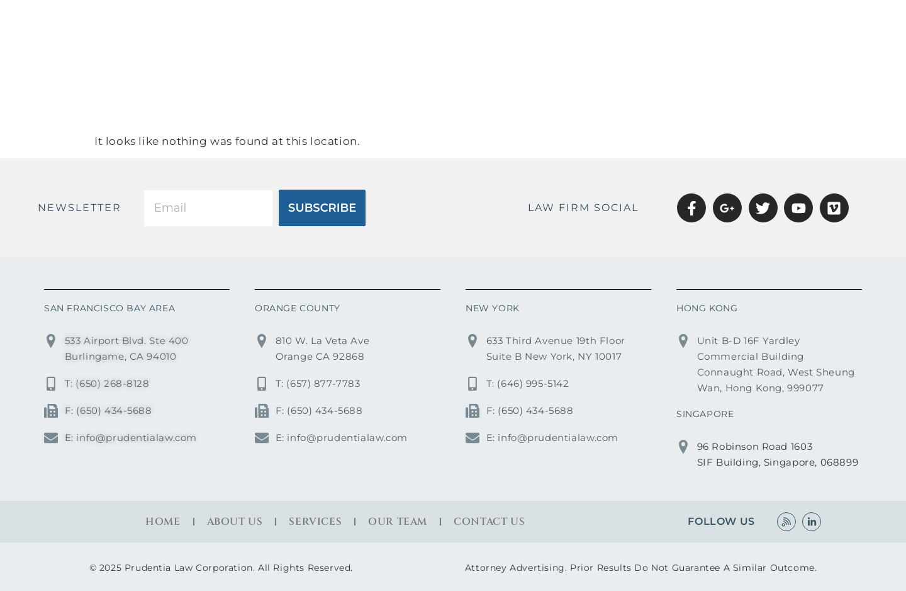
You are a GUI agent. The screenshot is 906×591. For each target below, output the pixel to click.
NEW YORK (493, 308)
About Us (564, 23)
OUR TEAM (732, 23)
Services (647, 23)
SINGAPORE (705, 414)
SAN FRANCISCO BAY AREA (109, 308)
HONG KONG (706, 308)
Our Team (397, 522)
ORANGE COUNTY (297, 308)
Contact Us (828, 23)
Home (490, 23)
